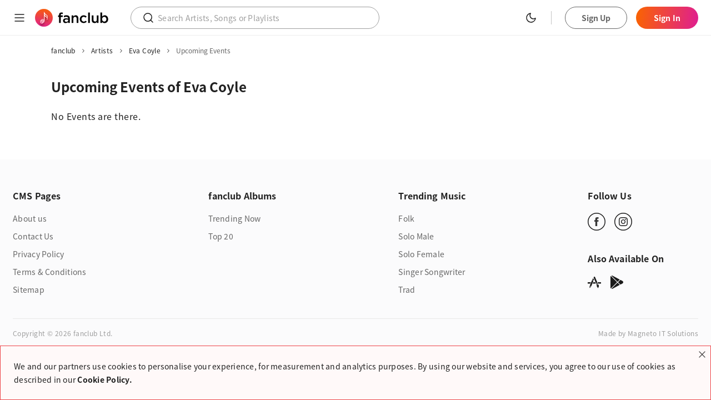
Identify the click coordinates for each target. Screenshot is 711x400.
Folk (406, 218)
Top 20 (220, 236)
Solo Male (416, 236)
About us (30, 218)
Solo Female (421, 253)
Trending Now (234, 218)
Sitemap (28, 289)
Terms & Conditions (50, 271)
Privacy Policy (38, 253)
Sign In (667, 17)
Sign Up (596, 17)
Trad (406, 289)
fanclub (63, 50)
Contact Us (33, 236)
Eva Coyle (145, 50)
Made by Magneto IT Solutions (648, 333)
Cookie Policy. (104, 379)
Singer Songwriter (431, 271)
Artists (102, 50)
